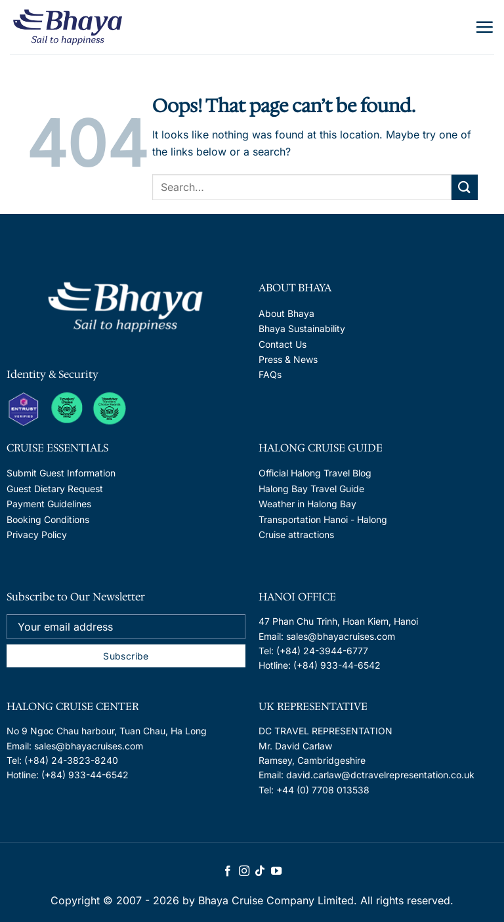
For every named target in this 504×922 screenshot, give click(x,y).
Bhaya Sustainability (302, 328)
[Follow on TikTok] (260, 871)
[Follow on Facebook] (227, 871)
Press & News (288, 359)
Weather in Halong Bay (307, 503)
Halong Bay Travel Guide (311, 488)
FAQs (270, 374)
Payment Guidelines (49, 503)
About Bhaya (286, 313)
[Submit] (465, 187)
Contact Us (282, 344)
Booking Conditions (48, 519)
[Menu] (484, 27)
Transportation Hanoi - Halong (323, 519)
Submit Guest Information (61, 472)
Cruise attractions (296, 534)
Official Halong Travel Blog (315, 472)
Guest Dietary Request (55, 488)
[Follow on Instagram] (244, 871)
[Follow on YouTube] (276, 871)
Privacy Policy (37, 534)
